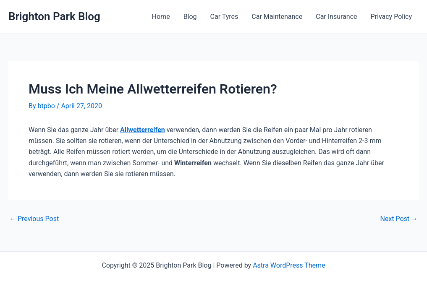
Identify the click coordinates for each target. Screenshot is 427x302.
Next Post (399, 219)
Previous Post (34, 219)
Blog (190, 17)
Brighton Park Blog (54, 16)
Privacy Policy (391, 17)
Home (161, 17)
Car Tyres (224, 17)
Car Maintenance (276, 17)
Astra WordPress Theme (289, 265)
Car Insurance (336, 17)
